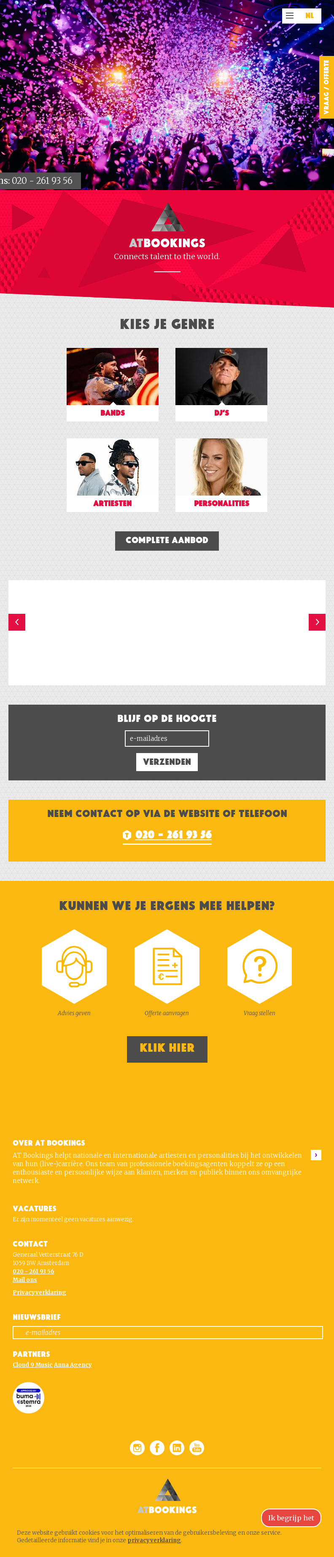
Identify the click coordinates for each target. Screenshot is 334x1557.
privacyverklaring (154, 1540)
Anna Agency (73, 1365)
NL (309, 16)
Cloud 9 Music (33, 1365)
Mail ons (25, 1280)
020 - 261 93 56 (42, 180)
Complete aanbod (167, 540)
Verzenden (167, 762)
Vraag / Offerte (326, 87)
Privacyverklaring (39, 1292)
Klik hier (167, 1048)
